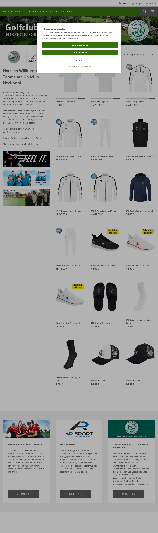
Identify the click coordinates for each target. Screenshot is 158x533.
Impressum (86, 66)
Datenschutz (72, 66)
